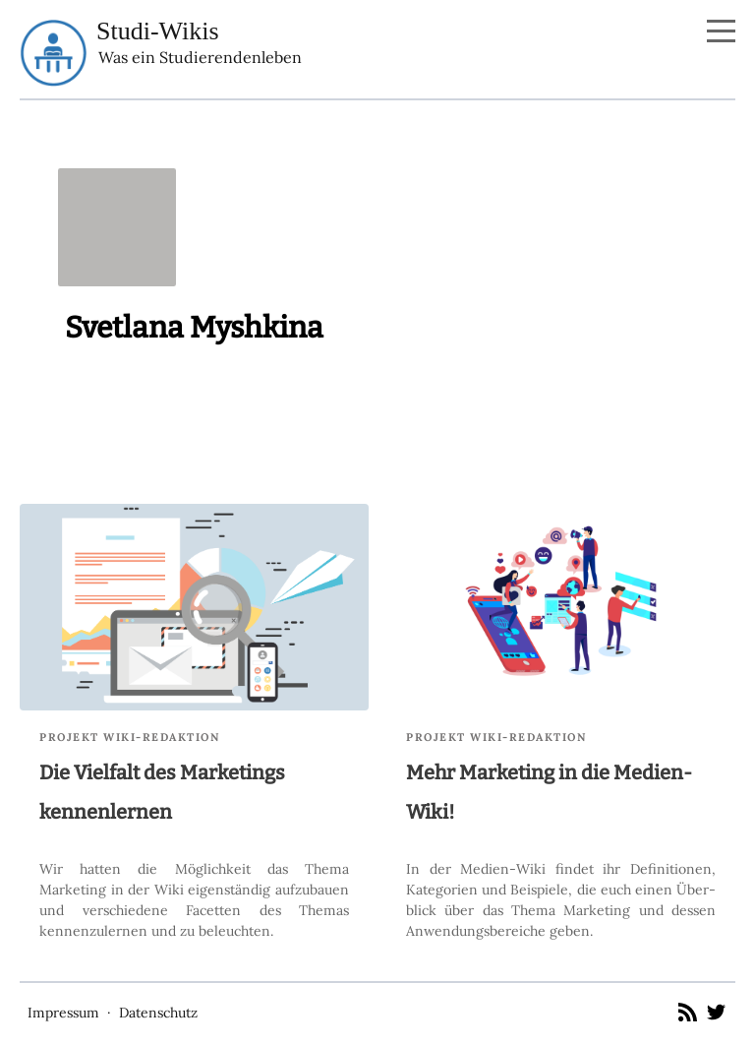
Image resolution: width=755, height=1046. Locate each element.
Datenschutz (158, 1012)
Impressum (63, 1012)
